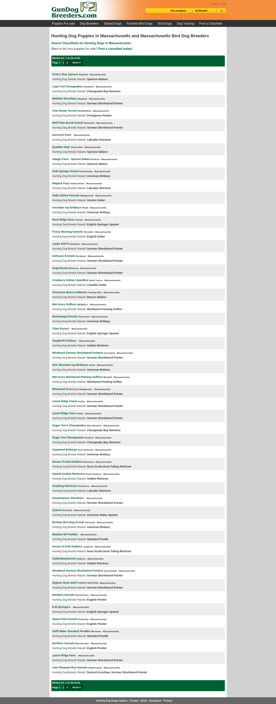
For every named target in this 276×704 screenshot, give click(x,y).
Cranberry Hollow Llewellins (70, 280)
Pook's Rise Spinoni (65, 74)
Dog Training (185, 23)
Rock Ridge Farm (63, 219)
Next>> (76, 62)
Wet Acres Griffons (64, 304)
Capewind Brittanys (64, 449)
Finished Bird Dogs (140, 23)
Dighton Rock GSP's (65, 582)
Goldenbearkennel (64, 558)
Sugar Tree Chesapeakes (68, 437)
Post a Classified (210, 23)
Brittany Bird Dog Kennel (68, 522)
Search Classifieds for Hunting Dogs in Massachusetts (91, 43)
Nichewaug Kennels (65, 316)
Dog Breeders (89, 23)
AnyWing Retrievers (65, 485)
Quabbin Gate (61, 147)
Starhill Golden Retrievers (68, 473)
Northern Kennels (63, 594)
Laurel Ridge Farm (64, 413)
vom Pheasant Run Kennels (70, 667)
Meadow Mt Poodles (65, 534)
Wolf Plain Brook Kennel (67, 122)
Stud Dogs (165, 23)
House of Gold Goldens (67, 461)
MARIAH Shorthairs (64, 98)
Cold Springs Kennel (65, 171)
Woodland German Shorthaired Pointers (78, 570)
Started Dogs (113, 23)
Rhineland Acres (62, 389)
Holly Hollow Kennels (66, 195)
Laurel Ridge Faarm (64, 401)
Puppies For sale (63, 23)
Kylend (56, 510)
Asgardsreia (60, 268)
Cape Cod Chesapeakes (67, 86)
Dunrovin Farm (61, 134)
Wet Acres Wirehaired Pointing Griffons (77, 377)
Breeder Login (219, 3)
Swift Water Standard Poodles (71, 631)
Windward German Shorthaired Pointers (77, 352)
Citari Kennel (60, 328)
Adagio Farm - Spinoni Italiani (71, 159)
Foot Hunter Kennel (64, 110)
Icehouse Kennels (63, 255)
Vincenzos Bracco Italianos (69, 292)
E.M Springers (61, 607)
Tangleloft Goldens (64, 340)
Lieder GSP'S (60, 243)
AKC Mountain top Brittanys (70, 364)
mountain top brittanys (66, 207)
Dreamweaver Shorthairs (68, 498)
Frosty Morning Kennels (67, 231)
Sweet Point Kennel (64, 619)
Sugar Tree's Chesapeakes (69, 425)
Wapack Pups (61, 183)
